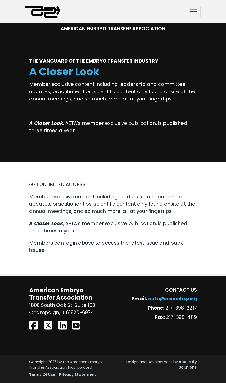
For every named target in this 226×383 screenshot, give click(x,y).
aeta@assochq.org (172, 299)
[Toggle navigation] (193, 11)
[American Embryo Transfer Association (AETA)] (42, 11)
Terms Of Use (42, 375)
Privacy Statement (77, 375)
